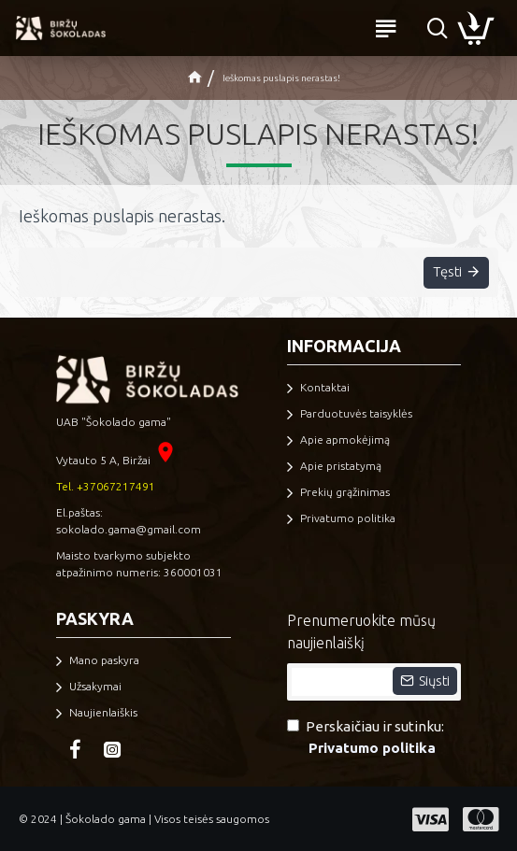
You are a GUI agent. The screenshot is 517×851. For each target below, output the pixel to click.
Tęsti (445, 273)
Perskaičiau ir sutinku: (365, 738)
